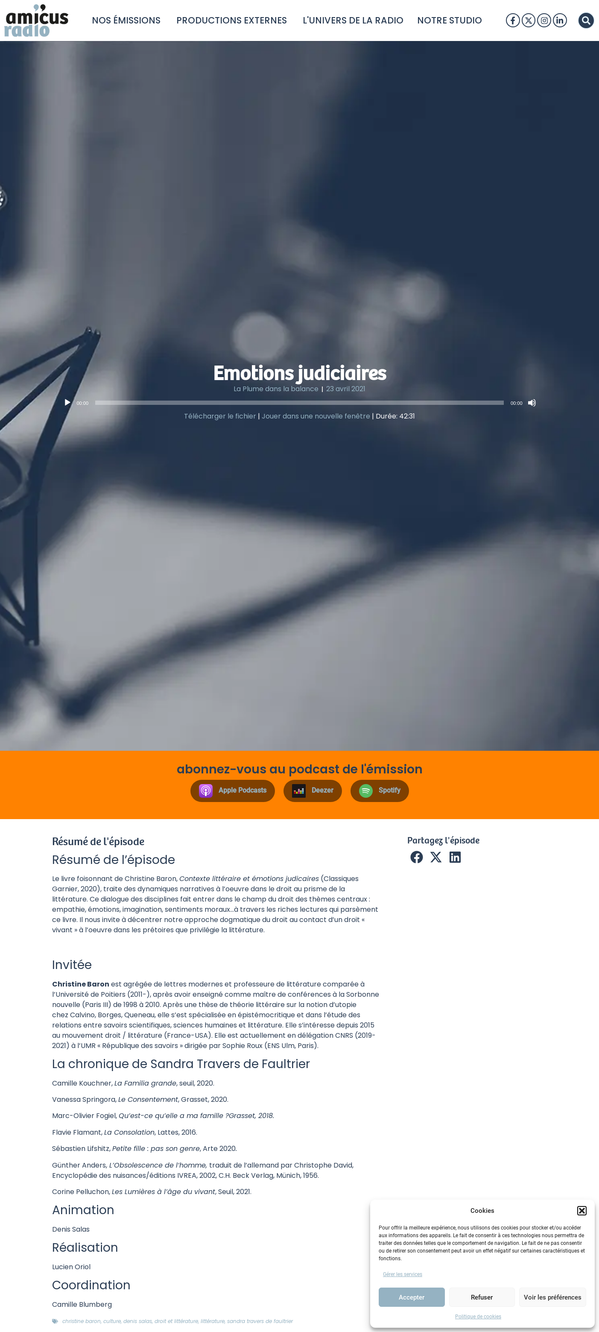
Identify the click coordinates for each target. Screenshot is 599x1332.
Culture (112, 1321)
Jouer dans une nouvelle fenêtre (316, 416)
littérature (213, 1321)
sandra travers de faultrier (260, 1321)
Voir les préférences (552, 1297)
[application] (299, 402)
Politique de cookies (478, 1317)
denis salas (137, 1321)
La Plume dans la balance (276, 389)
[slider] (299, 403)
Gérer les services (402, 1274)
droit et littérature (176, 1321)
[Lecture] (67, 402)
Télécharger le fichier (220, 416)
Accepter (411, 1297)
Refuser (482, 1297)
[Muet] (532, 402)
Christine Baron (81, 1321)
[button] (582, 1210)
